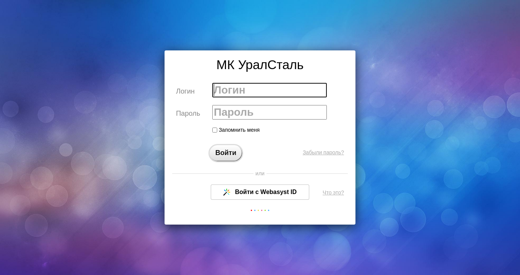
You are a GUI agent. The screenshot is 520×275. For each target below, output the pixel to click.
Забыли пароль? (323, 152)
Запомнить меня (236, 130)
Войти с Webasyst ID (260, 192)
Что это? (333, 192)
